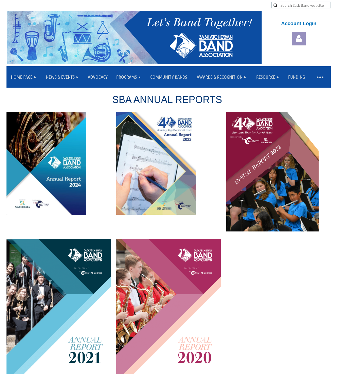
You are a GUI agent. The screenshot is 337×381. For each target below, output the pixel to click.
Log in (299, 38)
